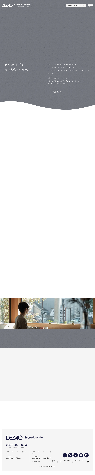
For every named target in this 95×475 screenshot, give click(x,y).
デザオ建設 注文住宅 (65, 461)
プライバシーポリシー (80, 461)
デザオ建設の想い (57, 92)
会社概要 (53, 461)
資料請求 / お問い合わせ (76, 5)
